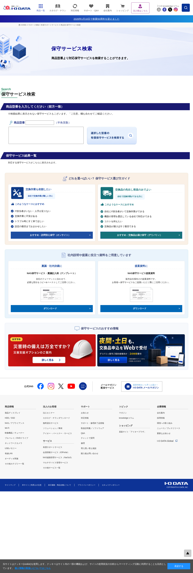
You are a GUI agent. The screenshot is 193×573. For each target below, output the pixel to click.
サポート (85, 406)
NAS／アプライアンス (14, 423)
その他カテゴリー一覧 (14, 464)
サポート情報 (33, 25)
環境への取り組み (164, 423)
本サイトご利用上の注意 (31, 485)
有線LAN (8, 453)
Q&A (83, 433)
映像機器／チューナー (14, 433)
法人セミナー (49, 413)
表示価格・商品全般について (59, 485)
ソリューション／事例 (52, 428)
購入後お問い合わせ (89, 453)
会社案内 (161, 413)
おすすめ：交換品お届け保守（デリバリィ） (139, 235)
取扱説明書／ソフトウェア (92, 428)
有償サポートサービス (50, 25)
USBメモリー (11, 448)
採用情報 (161, 418)
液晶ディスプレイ (12, 413)
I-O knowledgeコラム (169, 6)
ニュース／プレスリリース (168, 428)
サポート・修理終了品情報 (92, 423)
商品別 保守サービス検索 (71, 25)
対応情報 (85, 418)
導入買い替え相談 (88, 448)
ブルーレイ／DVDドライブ (16, 438)
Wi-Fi (7, 428)
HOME (23, 25)
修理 (83, 443)
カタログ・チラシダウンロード (56, 418)
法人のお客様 (49, 406)
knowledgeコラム (126, 418)
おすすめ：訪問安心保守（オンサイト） (50, 235)
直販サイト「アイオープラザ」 (132, 432)
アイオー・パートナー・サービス (57, 433)
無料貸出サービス (50, 423)
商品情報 (9, 406)
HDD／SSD (10, 418)
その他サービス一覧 (51, 468)
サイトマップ (10, 485)
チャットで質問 (87, 438)
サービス (47, 441)
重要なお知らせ (163, 433)
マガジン (123, 413)
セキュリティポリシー (111, 485)
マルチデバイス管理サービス (55, 463)
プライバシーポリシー (86, 485)
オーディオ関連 (11, 459)
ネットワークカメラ (13, 443)
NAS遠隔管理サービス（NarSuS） (58, 457)
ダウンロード (50, 308)
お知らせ (85, 413)
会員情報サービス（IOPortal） (56, 452)
